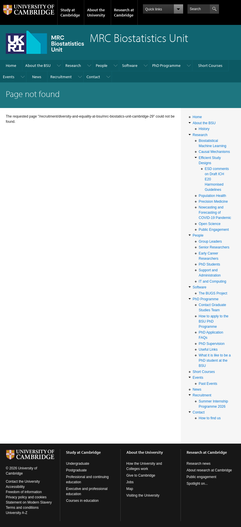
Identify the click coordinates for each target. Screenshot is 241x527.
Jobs (130, 482)
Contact (93, 76)
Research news (199, 464)
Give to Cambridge (140, 475)
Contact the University (23, 482)
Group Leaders (210, 241)
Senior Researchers (214, 247)
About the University (96, 12)
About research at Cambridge (209, 470)
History (204, 129)
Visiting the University (143, 495)
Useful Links (208, 349)
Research (73, 65)
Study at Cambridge (70, 12)
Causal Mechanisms (214, 152)
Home (11, 65)
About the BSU (38, 65)
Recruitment (61, 76)
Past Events (208, 384)
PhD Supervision (212, 344)
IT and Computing (212, 281)
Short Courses (210, 65)
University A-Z (16, 513)
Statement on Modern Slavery (29, 502)
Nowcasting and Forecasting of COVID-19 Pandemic (215, 212)
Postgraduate (76, 470)
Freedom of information (24, 492)
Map (129, 489)
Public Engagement (214, 230)
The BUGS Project (213, 293)
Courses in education (82, 501)
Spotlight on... (197, 484)
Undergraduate (77, 464)
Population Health (212, 196)
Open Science (209, 224)
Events (8, 76)
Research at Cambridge (124, 12)
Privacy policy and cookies (26, 497)
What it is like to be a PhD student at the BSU (215, 360)
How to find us (210, 418)
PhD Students (209, 264)
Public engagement (201, 477)
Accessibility (15, 487)
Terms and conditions (22, 508)
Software (129, 65)
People (101, 65)
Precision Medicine (213, 202)
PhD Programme (166, 65)
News (36, 76)
